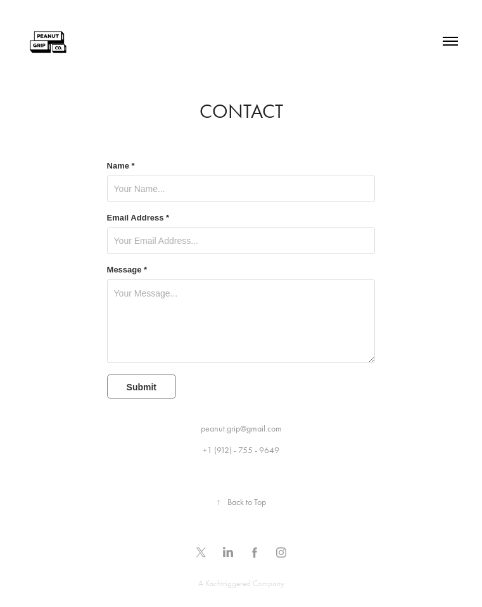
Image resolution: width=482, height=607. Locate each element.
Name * (121, 166)
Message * (127, 269)
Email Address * (138, 218)
